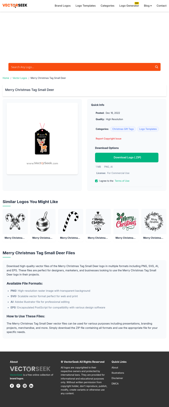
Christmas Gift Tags (123, 129)
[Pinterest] (18, 386)
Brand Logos (62, 5)
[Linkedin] (31, 386)
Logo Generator (129, 5)
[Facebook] (12, 386)
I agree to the (112, 181)
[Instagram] (25, 386)
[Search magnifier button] (157, 67)
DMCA (115, 383)
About (115, 367)
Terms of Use (122, 180)
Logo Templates (86, 5)
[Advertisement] (84, 36)
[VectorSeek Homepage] (14, 6)
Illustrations (118, 372)
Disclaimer (117, 378)
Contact (162, 5)
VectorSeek (16, 374)
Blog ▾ (148, 5)
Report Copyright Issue (108, 138)
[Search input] (81, 67)
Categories (107, 5)
